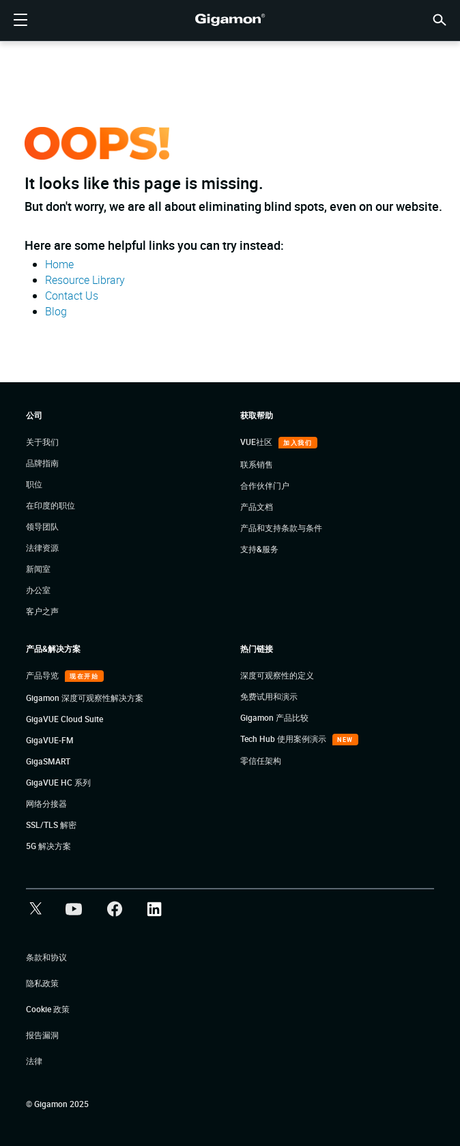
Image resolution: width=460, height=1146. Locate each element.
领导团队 (42, 526)
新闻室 (38, 568)
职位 (34, 483)
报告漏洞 (42, 1034)
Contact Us (71, 295)
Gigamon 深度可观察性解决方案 (84, 697)
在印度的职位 (50, 505)
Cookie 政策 (48, 1008)
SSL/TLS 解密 (51, 824)
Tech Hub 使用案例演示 (284, 738)
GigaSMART (48, 761)
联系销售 (256, 464)
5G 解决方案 (48, 845)
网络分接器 (46, 803)
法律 (34, 1060)
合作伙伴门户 (264, 485)
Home (59, 264)
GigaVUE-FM (50, 739)
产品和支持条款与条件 (281, 527)
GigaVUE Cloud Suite (64, 718)
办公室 (38, 589)
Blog (56, 311)
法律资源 (42, 547)
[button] (439, 18)
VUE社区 (257, 441)
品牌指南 (42, 462)
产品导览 (43, 675)
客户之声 (42, 610)
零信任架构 (260, 760)
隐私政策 (42, 982)
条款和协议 (46, 956)
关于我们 (42, 441)
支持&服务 (259, 548)
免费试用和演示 (269, 696)
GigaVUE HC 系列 (58, 782)
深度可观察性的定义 (277, 675)
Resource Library (85, 279)
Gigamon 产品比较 (274, 717)
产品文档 (256, 506)
